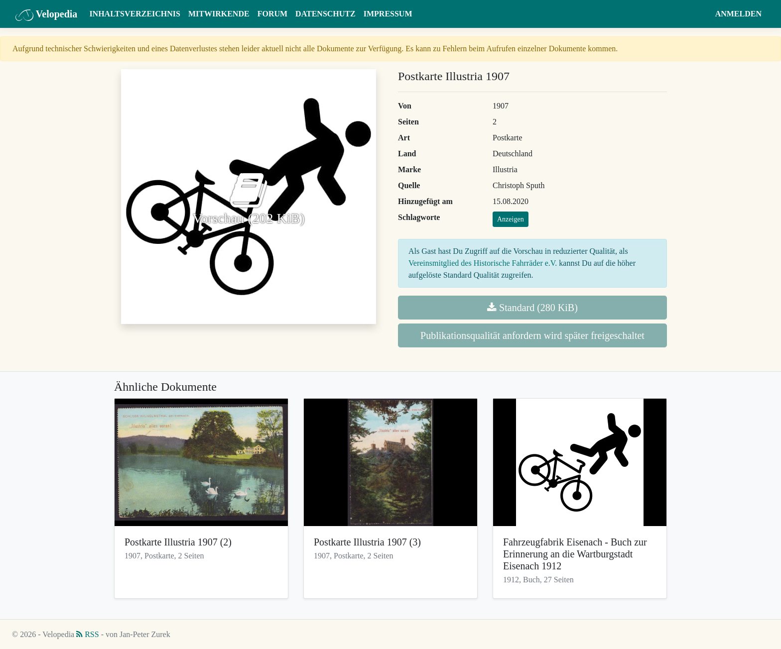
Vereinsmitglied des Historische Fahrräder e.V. (482, 263)
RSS (87, 634)
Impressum (388, 13)
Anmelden (738, 13)
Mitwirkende (219, 13)
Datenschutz (325, 13)
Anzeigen (510, 219)
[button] (701, 14)
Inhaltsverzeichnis (134, 13)
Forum (272, 13)
